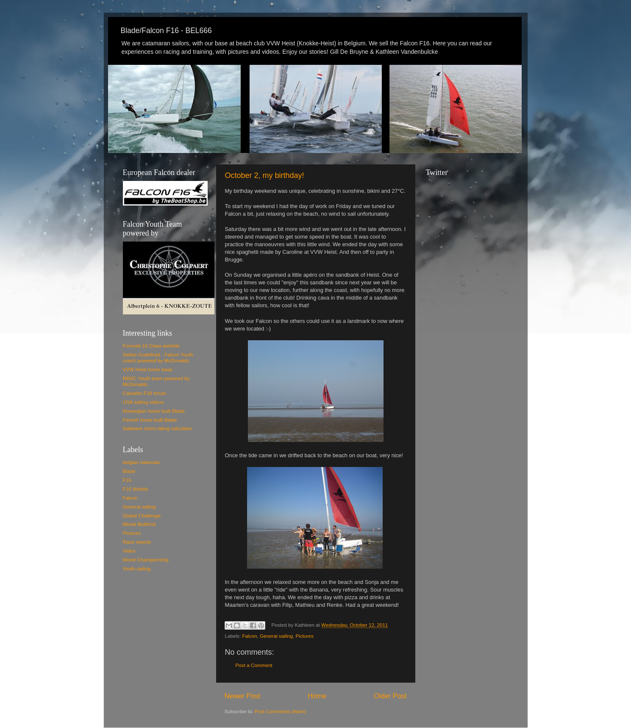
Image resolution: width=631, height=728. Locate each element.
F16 (127, 480)
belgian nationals (141, 462)
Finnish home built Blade (150, 419)
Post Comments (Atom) (280, 711)
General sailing (276, 636)
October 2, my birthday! (264, 175)
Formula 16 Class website (151, 345)
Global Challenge (142, 515)
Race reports (137, 542)
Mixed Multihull (139, 524)
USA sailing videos (143, 402)
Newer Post (243, 696)
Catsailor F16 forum (145, 393)
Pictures (305, 636)
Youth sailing (137, 568)
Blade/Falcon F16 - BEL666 (166, 30)
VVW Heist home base (148, 369)
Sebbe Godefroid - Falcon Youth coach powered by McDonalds (158, 357)
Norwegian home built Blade (154, 411)
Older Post (390, 696)
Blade (129, 471)
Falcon (249, 636)
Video (129, 550)
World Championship (146, 559)
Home (317, 696)
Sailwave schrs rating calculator (157, 428)
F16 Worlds (135, 489)
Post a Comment (254, 665)
